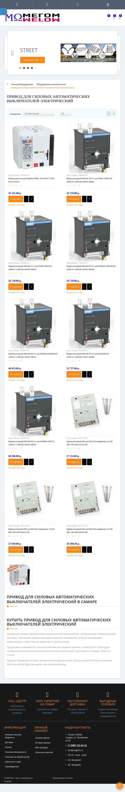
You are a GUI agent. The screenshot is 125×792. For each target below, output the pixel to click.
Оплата (8, 747)
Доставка (9, 742)
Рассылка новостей (44, 752)
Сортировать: (15, 114)
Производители (12, 767)
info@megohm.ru (74, 750)
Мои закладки (41, 747)
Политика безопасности (15, 752)
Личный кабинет (42, 738)
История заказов (42, 743)
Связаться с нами (13, 762)
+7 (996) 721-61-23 (76, 745)
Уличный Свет (32, 60)
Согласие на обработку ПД (17, 757)
